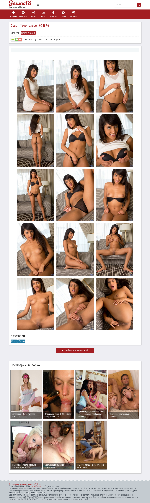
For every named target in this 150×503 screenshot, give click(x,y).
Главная (13, 14)
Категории (23, 14)
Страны (63, 14)
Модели (53, 14)
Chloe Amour (28, 33)
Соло (14, 341)
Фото (43, 14)
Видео (33, 14)
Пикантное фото (22, 4)
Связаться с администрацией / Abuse (25, 484)
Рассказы (73, 14)
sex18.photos (37, 486)
